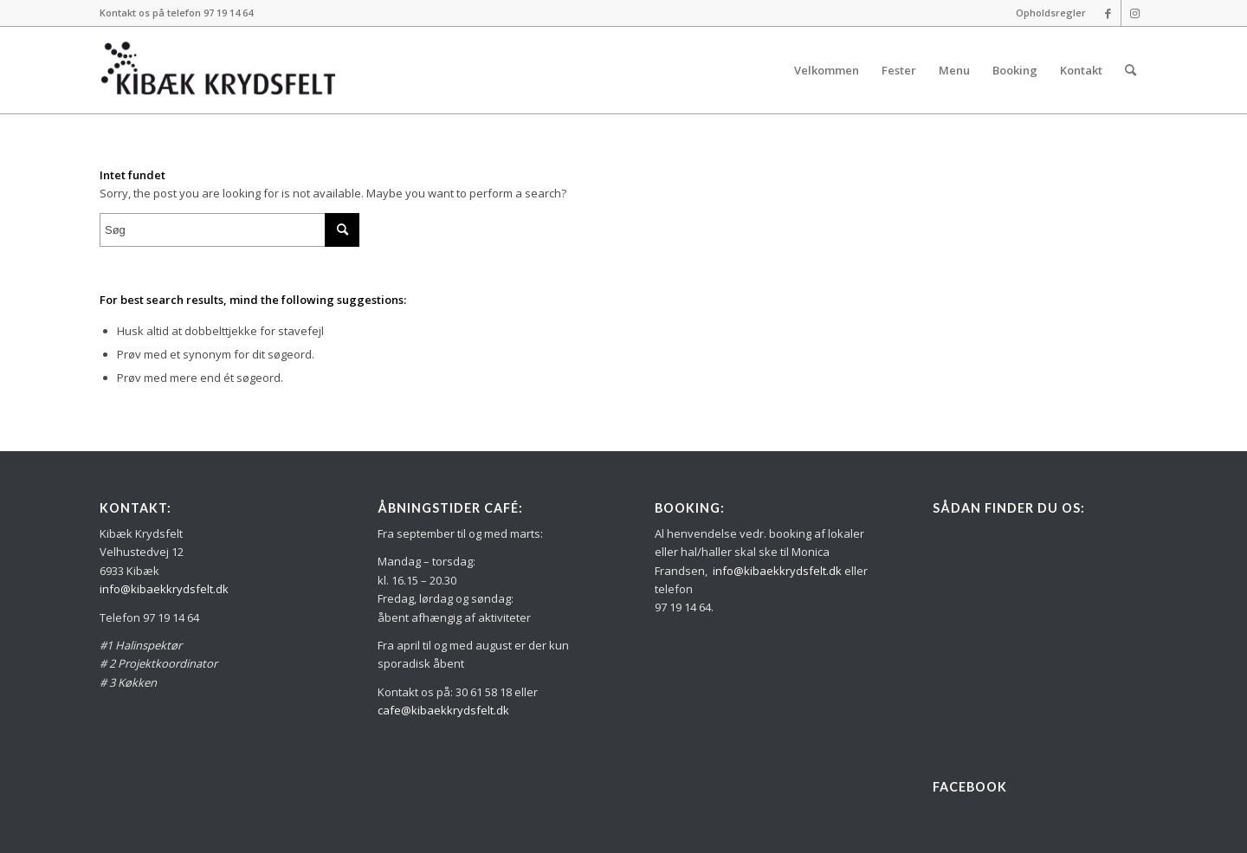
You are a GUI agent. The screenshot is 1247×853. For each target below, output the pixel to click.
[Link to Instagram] (1134, 13)
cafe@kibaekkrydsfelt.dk (443, 710)
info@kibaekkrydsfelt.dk (164, 589)
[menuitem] (1046, 13)
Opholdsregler (1051, 12)
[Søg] (1130, 70)
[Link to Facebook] (1108, 13)
